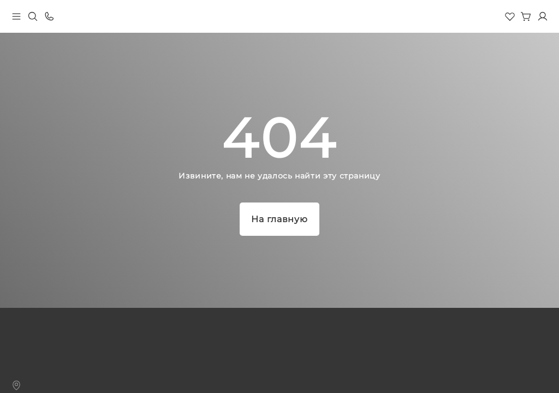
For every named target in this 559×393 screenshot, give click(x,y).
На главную (279, 219)
